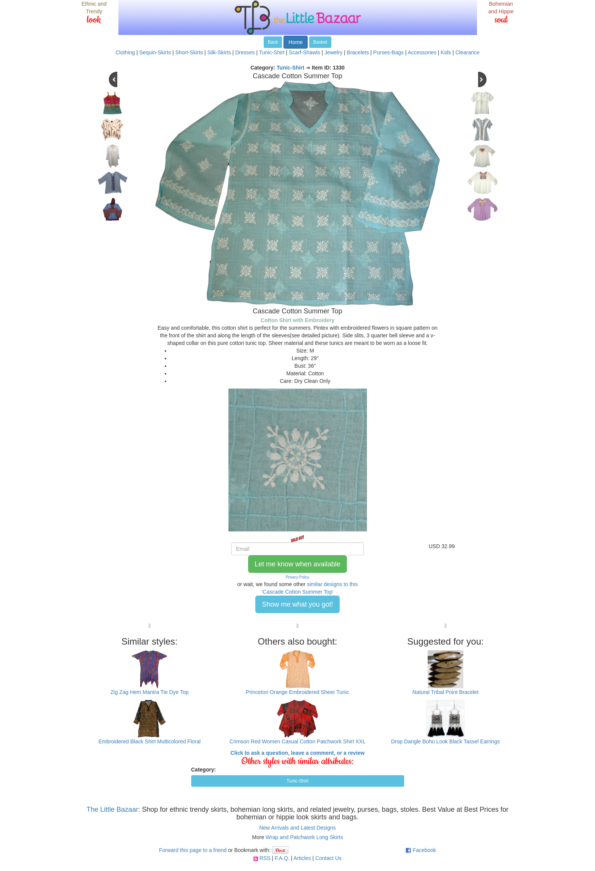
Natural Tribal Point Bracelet (445, 692)
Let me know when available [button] (297, 564)
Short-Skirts (189, 52)
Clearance (467, 52)
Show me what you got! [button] (297, 604)
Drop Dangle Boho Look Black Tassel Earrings (445, 741)
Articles (302, 858)
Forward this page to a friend (193, 850)
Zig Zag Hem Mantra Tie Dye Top (149, 692)
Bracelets (358, 52)
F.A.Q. (282, 858)
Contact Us (328, 858)
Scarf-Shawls (304, 52)
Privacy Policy (297, 577)
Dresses (245, 52)
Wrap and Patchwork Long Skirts (304, 837)
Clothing (125, 52)
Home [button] (295, 42)
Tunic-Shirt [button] (297, 781)
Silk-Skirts (219, 52)
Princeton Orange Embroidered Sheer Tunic (297, 692)
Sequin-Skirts (155, 52)
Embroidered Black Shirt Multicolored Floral (149, 741)
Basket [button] (320, 42)
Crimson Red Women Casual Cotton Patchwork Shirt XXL (297, 741)
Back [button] (273, 42)
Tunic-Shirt (271, 52)
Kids (446, 52)
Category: (203, 770)
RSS (265, 858)
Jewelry (333, 52)
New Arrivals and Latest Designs (297, 828)
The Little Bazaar (112, 809)
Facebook (424, 850)
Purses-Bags (388, 52)
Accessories (422, 52)
